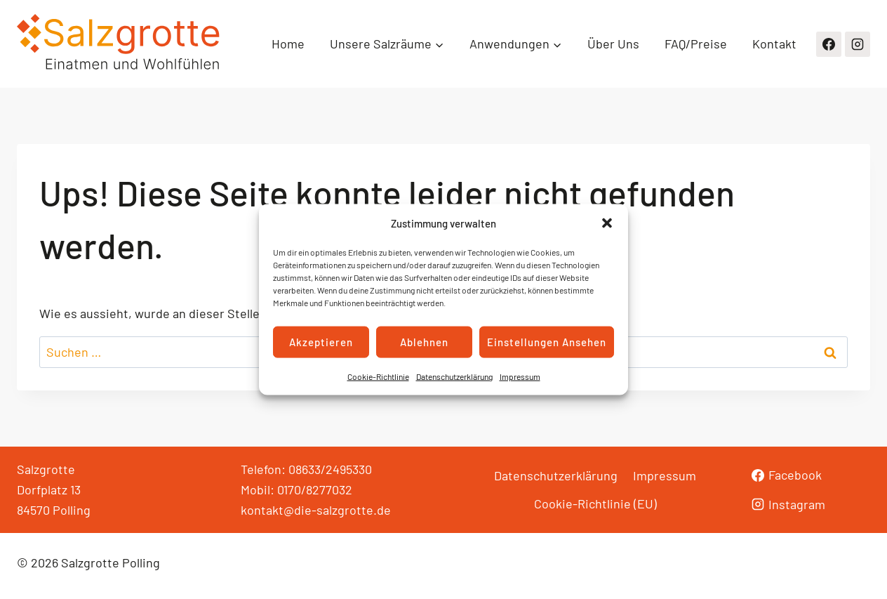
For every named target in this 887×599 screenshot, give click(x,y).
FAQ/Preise (696, 43)
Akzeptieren (321, 342)
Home (288, 43)
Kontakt (774, 43)
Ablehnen (424, 342)
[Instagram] (857, 44)
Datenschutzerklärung (454, 376)
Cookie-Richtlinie (378, 376)
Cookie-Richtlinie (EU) (595, 503)
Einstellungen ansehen (546, 342)
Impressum (520, 376)
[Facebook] (828, 44)
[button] (607, 223)
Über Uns (613, 43)
